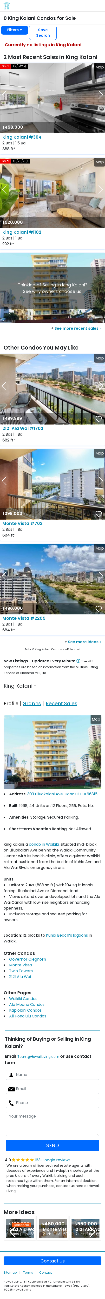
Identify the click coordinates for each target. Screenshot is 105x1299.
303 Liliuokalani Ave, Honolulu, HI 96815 (62, 794)
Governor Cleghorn (27, 959)
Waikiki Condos (23, 998)
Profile (11, 703)
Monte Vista (20, 965)
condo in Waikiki (44, 844)
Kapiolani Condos (25, 1010)
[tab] (12, 700)
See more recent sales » (77, 328)
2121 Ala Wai (20, 976)
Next (92, 1232)
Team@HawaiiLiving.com (38, 1056)
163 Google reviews (53, 1160)
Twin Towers (21, 971)
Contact (45, 1272)
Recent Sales (61, 703)
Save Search (43, 32)
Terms (28, 1272)
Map (99, 67)
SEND (52, 1145)
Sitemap (11, 1272)
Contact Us (52, 1261)
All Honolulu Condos (27, 1016)
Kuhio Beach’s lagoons (67, 935)
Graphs (32, 703)
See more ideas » (84, 642)
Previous (13, 1232)
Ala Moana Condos (27, 1004)
